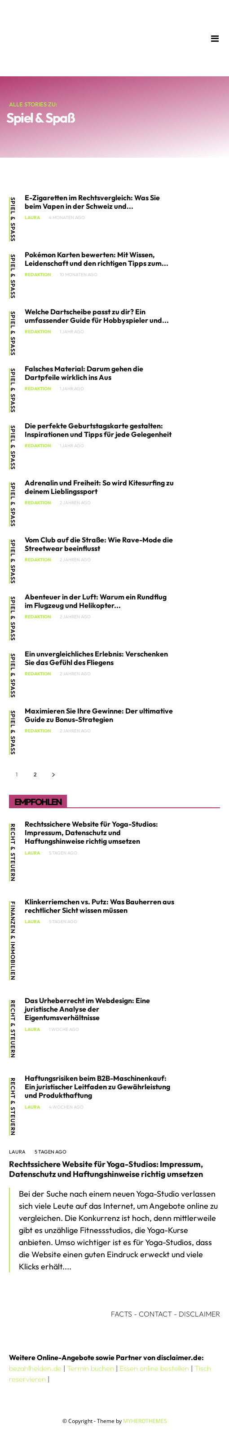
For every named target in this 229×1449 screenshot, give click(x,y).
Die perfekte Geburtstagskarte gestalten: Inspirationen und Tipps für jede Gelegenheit (98, 430)
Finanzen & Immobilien (13, 940)
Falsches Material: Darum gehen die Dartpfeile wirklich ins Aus (84, 373)
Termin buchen (90, 1368)
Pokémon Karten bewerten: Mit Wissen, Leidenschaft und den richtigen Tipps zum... (96, 259)
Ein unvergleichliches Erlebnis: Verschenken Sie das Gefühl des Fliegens (96, 658)
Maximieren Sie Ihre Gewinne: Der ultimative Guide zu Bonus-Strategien (99, 715)
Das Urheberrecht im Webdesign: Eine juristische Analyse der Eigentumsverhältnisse (87, 1009)
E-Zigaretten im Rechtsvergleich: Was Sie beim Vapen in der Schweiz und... (92, 202)
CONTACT (155, 1313)
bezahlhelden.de (35, 1368)
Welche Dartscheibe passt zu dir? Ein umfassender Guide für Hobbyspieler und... (97, 316)
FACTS (121, 1313)
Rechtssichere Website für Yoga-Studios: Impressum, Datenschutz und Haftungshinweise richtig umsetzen (91, 832)
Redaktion (38, 274)
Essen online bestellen (154, 1368)
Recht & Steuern (13, 852)
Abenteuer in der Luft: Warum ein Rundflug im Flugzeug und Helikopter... (96, 601)
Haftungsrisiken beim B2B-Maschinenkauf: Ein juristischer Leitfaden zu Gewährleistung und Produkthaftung (97, 1087)
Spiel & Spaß (13, 219)
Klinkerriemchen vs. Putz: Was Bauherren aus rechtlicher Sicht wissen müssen (99, 906)
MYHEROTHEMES (145, 1421)
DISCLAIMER (199, 1313)
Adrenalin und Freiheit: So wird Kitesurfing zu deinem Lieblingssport (99, 487)
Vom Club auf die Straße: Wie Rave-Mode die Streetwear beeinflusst (99, 544)
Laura (32, 217)
